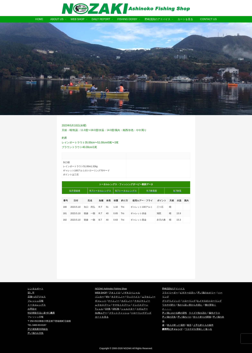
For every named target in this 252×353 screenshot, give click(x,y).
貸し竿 (31, 292)
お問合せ (32, 309)
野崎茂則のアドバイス (173, 288)
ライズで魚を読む (198, 313)
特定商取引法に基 (41, 313)
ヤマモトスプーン (121, 305)
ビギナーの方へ (188, 292)
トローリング (189, 301)
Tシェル (99, 309)
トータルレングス (37, 305)
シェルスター (128, 309)
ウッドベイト (133, 296)
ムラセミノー (148, 296)
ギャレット (100, 301)
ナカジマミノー (142, 301)
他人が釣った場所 (176, 325)
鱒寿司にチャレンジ (172, 329)
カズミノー (126, 301)
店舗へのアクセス (37, 296)
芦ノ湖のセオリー (207, 292)
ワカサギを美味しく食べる (198, 329)
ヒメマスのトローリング (209, 301)
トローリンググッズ (141, 313)
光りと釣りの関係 (202, 317)
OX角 (107, 309)
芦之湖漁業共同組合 (38, 329)
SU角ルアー (101, 313)
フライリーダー (170, 292)
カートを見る (101, 317)
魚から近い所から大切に (190, 305)
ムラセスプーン (103, 305)
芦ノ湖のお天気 (35, 333)
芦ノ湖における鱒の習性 (174, 313)
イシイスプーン (140, 305)
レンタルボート (35, 288)
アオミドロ (114, 292)
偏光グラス (214, 313)
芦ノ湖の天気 (169, 317)
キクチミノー (118, 296)
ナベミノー (113, 301)
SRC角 (115, 309)
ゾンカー (99, 296)
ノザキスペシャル (131, 292)
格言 (189, 325)
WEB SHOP (101, 292)
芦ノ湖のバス (184, 317)
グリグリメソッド (171, 301)
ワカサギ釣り (169, 305)
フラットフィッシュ (119, 313)
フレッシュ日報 (35, 301)
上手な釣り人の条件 (203, 325)
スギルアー (142, 309)
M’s (107, 296)
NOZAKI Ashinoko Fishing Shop (111, 288)
